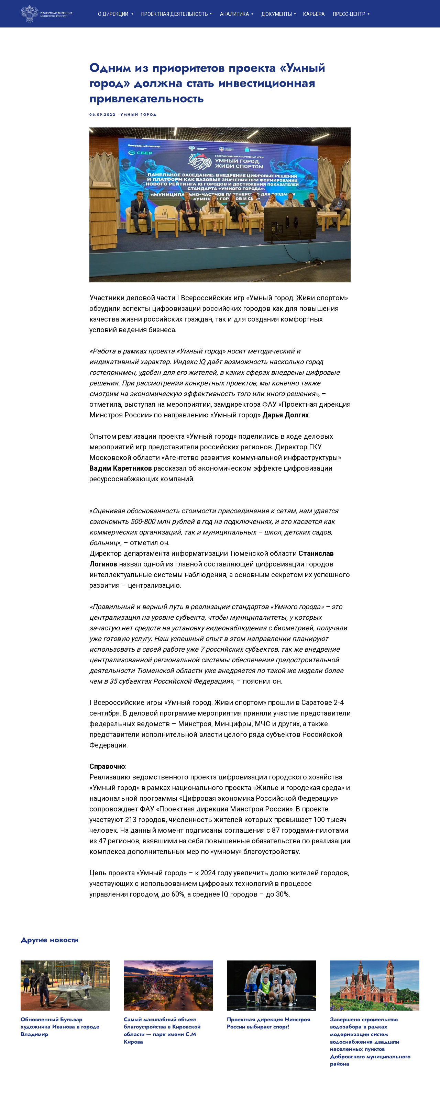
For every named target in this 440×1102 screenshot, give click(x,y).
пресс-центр (349, 14)
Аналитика (234, 14)
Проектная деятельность (174, 14)
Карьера (314, 14)
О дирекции (113, 14)
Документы (276, 14)
